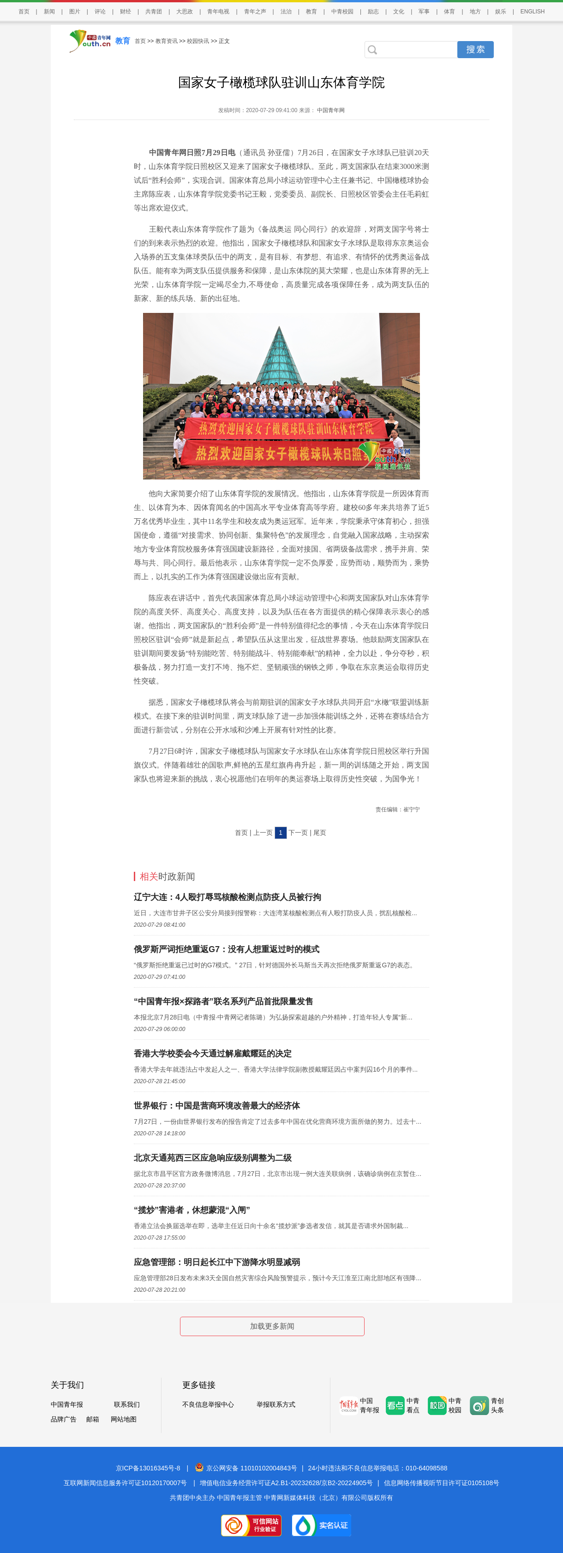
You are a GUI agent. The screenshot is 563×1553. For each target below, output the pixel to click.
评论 (100, 11)
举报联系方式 (276, 1404)
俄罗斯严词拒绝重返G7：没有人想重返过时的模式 (226, 949)
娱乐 (500, 11)
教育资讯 (167, 41)
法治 (286, 11)
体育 (449, 11)
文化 (398, 11)
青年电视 (218, 11)
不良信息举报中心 (208, 1404)
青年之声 (255, 11)
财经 (125, 11)
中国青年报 (67, 1404)
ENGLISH (533, 11)
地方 (475, 11)
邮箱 (92, 1419)
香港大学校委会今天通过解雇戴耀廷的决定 (213, 1053)
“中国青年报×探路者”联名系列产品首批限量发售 (223, 1001)
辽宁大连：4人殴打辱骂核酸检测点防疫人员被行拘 (227, 897)
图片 (74, 11)
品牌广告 (64, 1419)
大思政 (184, 11)
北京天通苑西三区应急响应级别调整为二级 (213, 1158)
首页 (24, 11)
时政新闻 (167, 876)
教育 (311, 11)
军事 (424, 11)
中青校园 (342, 11)
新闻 (49, 11)
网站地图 (124, 1419)
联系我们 (127, 1404)
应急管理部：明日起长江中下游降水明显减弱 (217, 1262)
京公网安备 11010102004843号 (246, 1468)
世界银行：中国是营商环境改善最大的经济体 (217, 1105)
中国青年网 (331, 110)
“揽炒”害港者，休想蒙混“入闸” (192, 1210)
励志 (373, 11)
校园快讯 (198, 41)
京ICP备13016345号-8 (148, 1468)
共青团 (153, 11)
